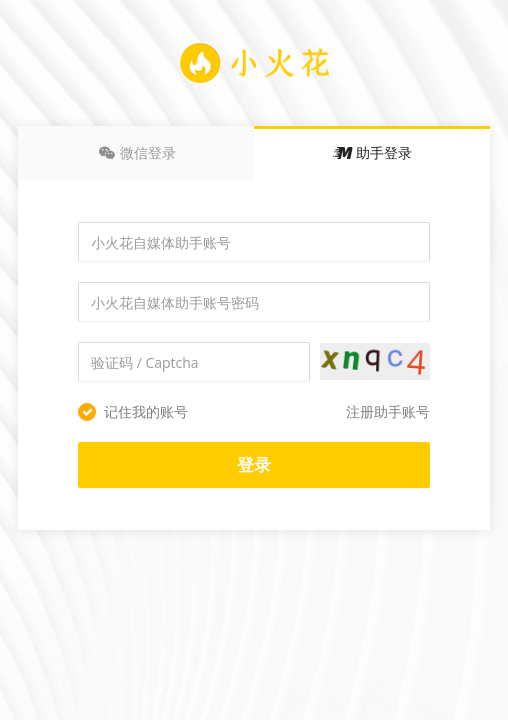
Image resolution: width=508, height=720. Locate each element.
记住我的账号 (133, 411)
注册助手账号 (388, 411)
